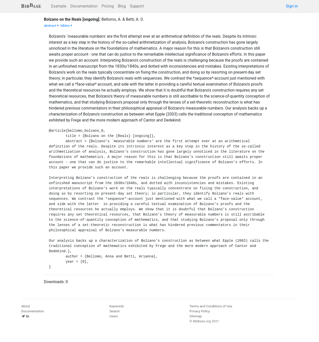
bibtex (67, 25)
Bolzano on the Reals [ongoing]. (72, 19)
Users (113, 316)
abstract (51, 25)
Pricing (107, 6)
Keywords (116, 306)
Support (137, 6)
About (25, 306)
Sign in (292, 6)
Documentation (83, 6)
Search (114, 311)
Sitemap (195, 316)
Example (58, 6)
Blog (122, 6)
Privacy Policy (199, 311)
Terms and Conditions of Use (210, 306)
